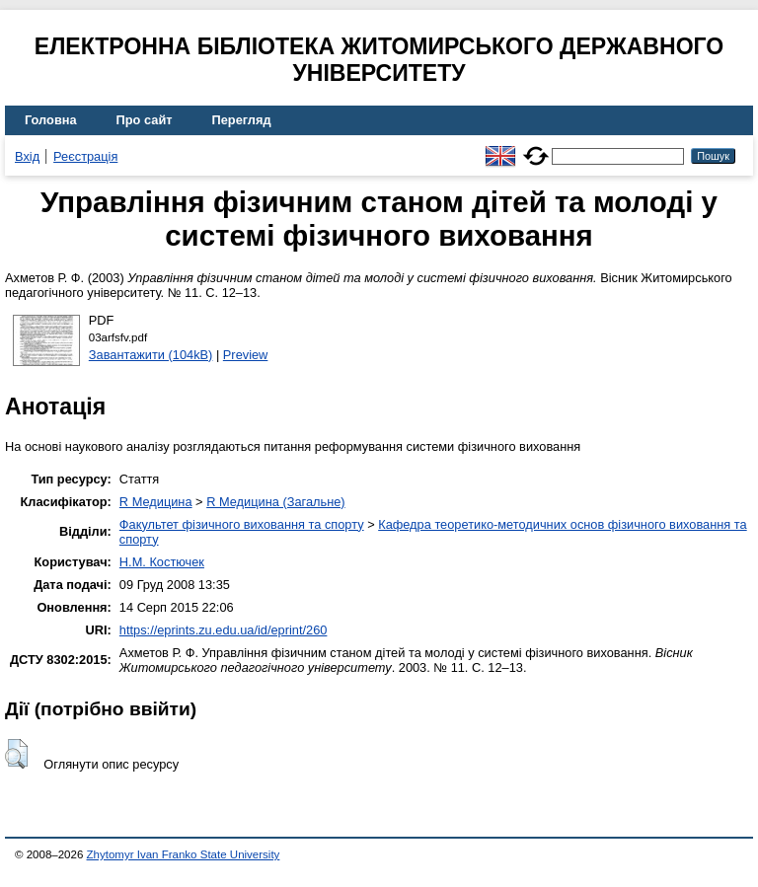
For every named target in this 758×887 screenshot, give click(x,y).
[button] (16, 754)
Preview (245, 354)
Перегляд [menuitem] (241, 119)
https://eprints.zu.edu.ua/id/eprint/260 (223, 630)
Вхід (27, 156)
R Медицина (155, 501)
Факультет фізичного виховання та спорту (241, 524)
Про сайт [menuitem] (144, 119)
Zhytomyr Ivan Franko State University (183, 854)
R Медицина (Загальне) (275, 501)
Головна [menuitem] (51, 119)
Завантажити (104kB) (151, 354)
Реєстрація (85, 156)
